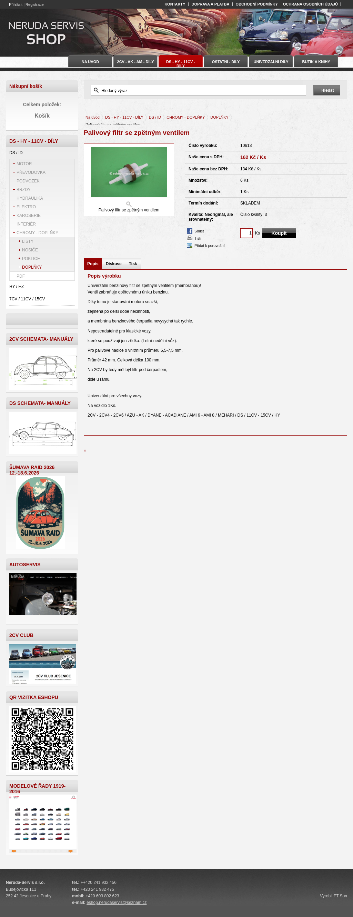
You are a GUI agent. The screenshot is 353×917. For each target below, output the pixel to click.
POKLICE (31, 258)
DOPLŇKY (32, 267)
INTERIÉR (26, 224)
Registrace (35, 4)
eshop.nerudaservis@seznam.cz (117, 902)
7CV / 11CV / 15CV (27, 299)
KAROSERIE (29, 215)
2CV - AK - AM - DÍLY (135, 62)
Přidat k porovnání (209, 245)
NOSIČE (30, 250)
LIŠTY (27, 241)
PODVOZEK (28, 181)
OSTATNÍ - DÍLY (226, 62)
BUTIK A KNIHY (316, 62)
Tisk (197, 238)
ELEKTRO (26, 207)
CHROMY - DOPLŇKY (37, 232)
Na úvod (92, 117)
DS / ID (16, 152)
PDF (21, 276)
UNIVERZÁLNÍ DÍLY (270, 62)
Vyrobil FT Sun (333, 896)
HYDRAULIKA (30, 198)
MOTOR (24, 163)
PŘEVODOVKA (31, 172)
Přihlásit (15, 4)
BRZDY (24, 189)
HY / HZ (16, 286)
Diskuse (114, 263)
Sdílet (199, 231)
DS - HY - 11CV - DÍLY (124, 117)
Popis (93, 263)
